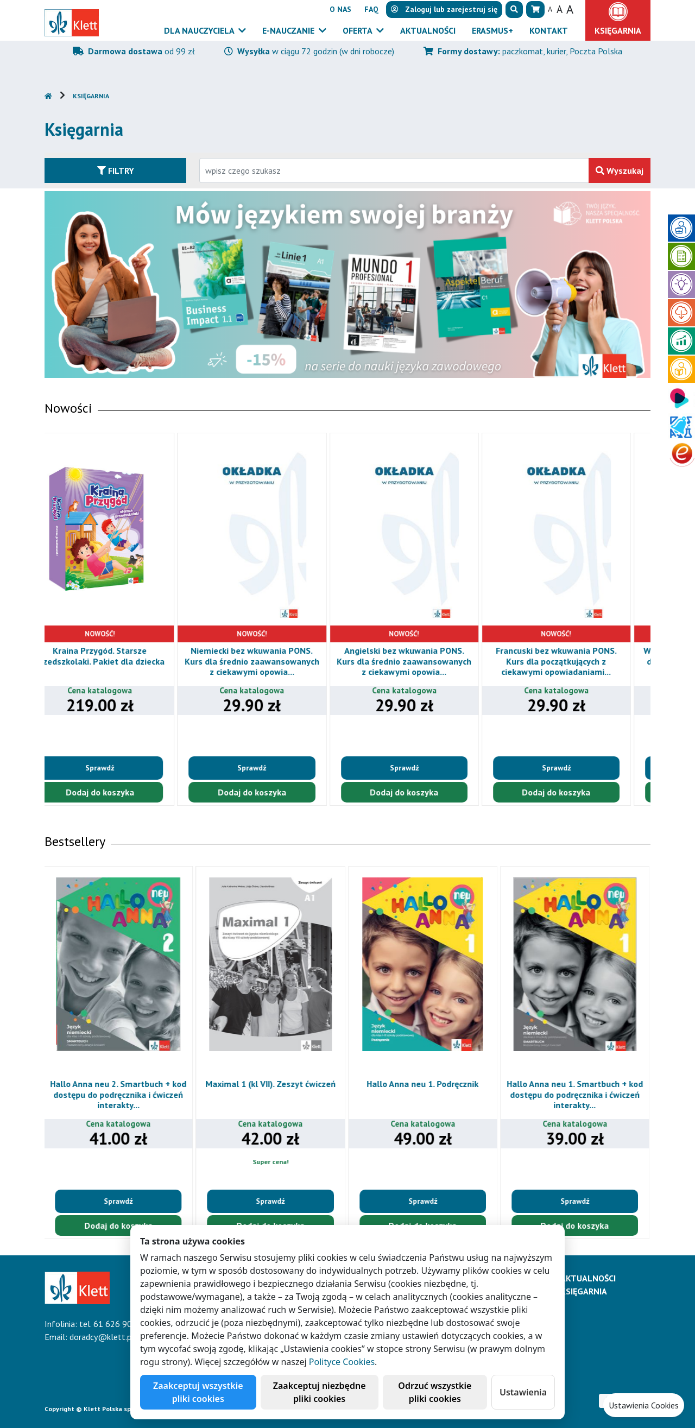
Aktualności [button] (428, 30)
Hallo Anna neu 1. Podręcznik (423, 1083)
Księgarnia (91, 96)
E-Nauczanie (289, 30)
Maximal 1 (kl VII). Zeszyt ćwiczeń (271, 1083)
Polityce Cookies (342, 1362)
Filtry (115, 170)
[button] (514, 9)
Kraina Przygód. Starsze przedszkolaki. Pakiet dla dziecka (119, 655)
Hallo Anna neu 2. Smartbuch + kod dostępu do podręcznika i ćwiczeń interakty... (119, 1094)
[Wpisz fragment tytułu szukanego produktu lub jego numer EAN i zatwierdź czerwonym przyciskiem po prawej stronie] (394, 170)
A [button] (550, 9)
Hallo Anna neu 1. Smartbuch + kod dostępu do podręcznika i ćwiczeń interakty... (576, 1094)
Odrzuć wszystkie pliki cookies (434, 1392)
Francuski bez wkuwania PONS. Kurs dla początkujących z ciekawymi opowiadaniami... (575, 661)
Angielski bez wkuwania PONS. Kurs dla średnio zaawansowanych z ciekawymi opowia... (423, 661)
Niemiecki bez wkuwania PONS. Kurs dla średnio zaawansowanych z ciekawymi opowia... (271, 661)
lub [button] (444, 9)
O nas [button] (340, 9)
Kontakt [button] (548, 30)
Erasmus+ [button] (492, 30)
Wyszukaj (619, 170)
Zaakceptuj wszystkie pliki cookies (198, 1392)
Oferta (358, 30)
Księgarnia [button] (618, 30)
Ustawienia (523, 1392)
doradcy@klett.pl (102, 1336)
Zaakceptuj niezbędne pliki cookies (319, 1392)
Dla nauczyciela (200, 30)
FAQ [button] (371, 9)
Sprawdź (119, 768)
